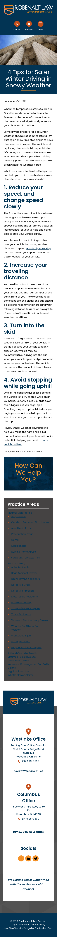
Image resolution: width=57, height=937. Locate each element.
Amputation (18, 516)
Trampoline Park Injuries (25, 608)
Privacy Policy (38, 924)
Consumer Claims (18, 660)
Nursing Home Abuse (23, 551)
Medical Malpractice (20, 513)
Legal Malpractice (18, 671)
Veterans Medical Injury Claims (29, 620)
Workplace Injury (21, 635)
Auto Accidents (20, 567)
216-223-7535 (30, 761)
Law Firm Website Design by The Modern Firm (28, 928)
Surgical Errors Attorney (25, 557)
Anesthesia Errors (21, 528)
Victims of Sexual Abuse (22, 657)
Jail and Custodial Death (22, 653)
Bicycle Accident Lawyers (26, 647)
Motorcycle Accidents (24, 596)
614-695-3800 (30, 818)
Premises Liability (21, 602)
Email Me (29, 29)
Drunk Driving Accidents (25, 579)
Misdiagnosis (18, 546)
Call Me (17, 29)
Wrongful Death (20, 641)
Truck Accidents (21, 614)
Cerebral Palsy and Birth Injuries (30, 522)
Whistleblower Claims (20, 675)
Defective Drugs (21, 585)
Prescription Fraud (22, 534)
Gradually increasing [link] (38, 248)
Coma (15, 540)
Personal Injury (16, 563)
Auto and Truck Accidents (29, 451)
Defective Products (22, 590)
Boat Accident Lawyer (24, 573)
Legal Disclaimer (20, 924)
